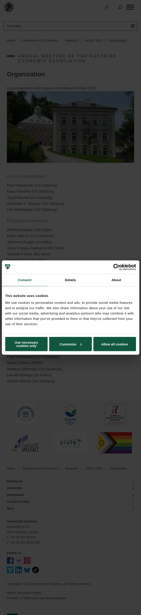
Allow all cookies (114, 344)
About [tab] (116, 280)
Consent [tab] (25, 280)
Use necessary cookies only (26, 344)
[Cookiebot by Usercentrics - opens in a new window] (116, 267)
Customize (71, 344)
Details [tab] (70, 280)
